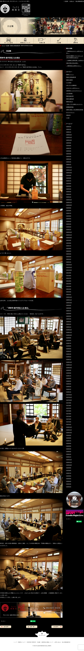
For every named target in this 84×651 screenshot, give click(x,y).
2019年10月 (69, 335)
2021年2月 (68, 291)
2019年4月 (68, 351)
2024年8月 (68, 178)
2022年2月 (68, 259)
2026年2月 (68, 129)
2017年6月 (68, 410)
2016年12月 (69, 427)
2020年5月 (68, 316)
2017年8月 (68, 405)
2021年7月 (68, 278)
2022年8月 (68, 243)
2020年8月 (68, 308)
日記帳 (66, 1)
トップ (8, 40)
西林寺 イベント (70, 74)
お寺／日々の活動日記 (71, 85)
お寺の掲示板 (69, 93)
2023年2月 (68, 226)
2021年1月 (68, 294)
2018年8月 (68, 373)
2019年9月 (68, 337)
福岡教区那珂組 (69, 107)
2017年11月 (69, 397)
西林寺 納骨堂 (69, 80)
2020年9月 (68, 305)
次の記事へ (57, 626)
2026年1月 (68, 132)
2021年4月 (68, 286)
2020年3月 (68, 321)
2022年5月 (68, 251)
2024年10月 (69, 172)
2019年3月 (68, 354)
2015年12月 (69, 459)
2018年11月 (69, 364)
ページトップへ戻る (42, 634)
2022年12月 (69, 232)
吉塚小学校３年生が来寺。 (72, 63)
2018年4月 (68, 383)
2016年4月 (68, 448)
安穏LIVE (68, 115)
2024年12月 (69, 167)
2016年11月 (69, 429)
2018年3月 (68, 386)
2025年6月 (68, 151)
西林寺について (25, 40)
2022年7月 (68, 245)
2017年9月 (68, 402)
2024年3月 (68, 191)
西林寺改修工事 (69, 96)
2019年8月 (68, 340)
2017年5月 (68, 413)
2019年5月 (68, 348)
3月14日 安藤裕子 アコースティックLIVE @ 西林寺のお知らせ (74, 56)
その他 (24, 61)
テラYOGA (68, 82)
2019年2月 (68, 356)
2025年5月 (68, 153)
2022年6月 (68, 248)
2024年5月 (68, 186)
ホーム (3, 45)
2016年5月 (68, 446)
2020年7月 (68, 310)
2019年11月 (69, 332)
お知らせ (72, 1)
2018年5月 (68, 381)
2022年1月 (68, 262)
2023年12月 (69, 199)
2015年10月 (69, 465)
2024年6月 (68, 183)
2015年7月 (68, 473)
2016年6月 (68, 443)
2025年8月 (68, 145)
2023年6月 (68, 216)
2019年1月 (68, 359)
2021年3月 (68, 289)
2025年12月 (69, 134)
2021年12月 (69, 264)
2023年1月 (68, 229)
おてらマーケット (70, 112)
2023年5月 (68, 218)
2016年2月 (68, 454)
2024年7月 (68, 180)
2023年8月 (68, 210)
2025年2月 (68, 161)
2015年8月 (68, 470)
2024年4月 (68, 188)
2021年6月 (68, 281)
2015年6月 (68, 476)
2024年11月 (69, 170)
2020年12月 (69, 297)
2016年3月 (68, 451)
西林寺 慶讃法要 (70, 99)
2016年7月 (68, 440)
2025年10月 (69, 140)
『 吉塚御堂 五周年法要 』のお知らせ (75, 60)
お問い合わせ (58, 642)
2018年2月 (68, 389)
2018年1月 (68, 392)
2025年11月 (69, 137)
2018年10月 (69, 367)
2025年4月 (68, 156)
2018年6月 (68, 378)
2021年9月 (68, 272)
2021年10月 (69, 270)
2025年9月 (68, 142)
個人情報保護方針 (80, 1)
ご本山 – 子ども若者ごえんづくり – (74, 104)
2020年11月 (69, 299)
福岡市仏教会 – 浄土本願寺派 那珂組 (74, 109)
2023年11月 (69, 202)
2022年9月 (68, 240)
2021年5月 (68, 283)
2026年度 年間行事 (42, 40)
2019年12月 (69, 329)
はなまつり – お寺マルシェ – (73, 88)
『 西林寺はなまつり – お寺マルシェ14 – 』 (74, 52)
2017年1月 (68, 424)
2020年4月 (68, 318)
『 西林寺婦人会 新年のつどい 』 (74, 65)
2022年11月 (69, 235)
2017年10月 (69, 400)
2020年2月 (68, 324)
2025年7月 (68, 148)
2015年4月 (68, 481)
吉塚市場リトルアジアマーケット (74, 90)
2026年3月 (68, 126)
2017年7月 (68, 408)
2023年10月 (69, 205)
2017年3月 (68, 419)
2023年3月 (68, 224)
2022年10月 (69, 237)
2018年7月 (68, 375)
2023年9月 (68, 207)
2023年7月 (68, 213)
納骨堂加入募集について (75, 40)
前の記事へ (5, 626)
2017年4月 (68, 416)
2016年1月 (68, 456)
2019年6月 (68, 345)
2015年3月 (68, 484)
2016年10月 (69, 432)
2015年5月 (68, 478)
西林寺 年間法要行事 (15, 45)
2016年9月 (68, 435)
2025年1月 (68, 164)
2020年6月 (68, 313)
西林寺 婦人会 (69, 101)
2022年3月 (68, 256)
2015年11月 (69, 462)
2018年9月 (68, 370)
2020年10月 (69, 302)
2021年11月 (69, 267)
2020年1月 (68, 327)
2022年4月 (68, 253)
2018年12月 (69, 362)
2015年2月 (68, 486)
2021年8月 (68, 275)
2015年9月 (68, 467)
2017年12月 (69, 394)
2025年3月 (68, 159)
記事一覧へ (31, 626)
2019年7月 (68, 343)
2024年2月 (68, 194)
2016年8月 (68, 438)
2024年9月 (68, 175)
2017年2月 (68, 421)
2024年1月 (68, 197)
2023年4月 (68, 221)
